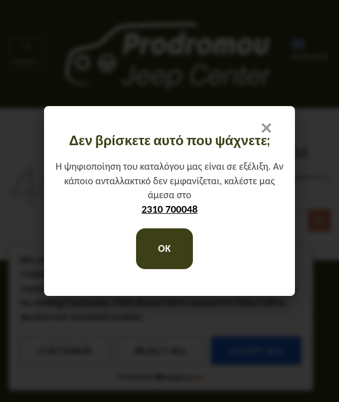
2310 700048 (170, 209)
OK (164, 248)
